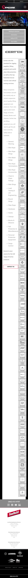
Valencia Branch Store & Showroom (14, 542)
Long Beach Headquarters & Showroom (14, 522)
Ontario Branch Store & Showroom (14, 532)
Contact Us (10, 266)
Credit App (15, 567)
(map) (14, 527)
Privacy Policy (8, 567)
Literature (20, 567)
